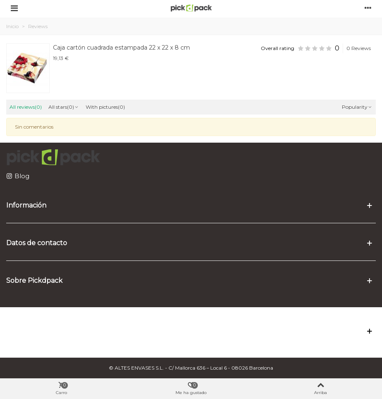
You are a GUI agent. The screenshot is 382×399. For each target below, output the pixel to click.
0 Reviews (358, 48)
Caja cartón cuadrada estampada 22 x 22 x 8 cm (121, 47)
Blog (21, 176)
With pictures (105, 107)
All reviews (26, 107)
